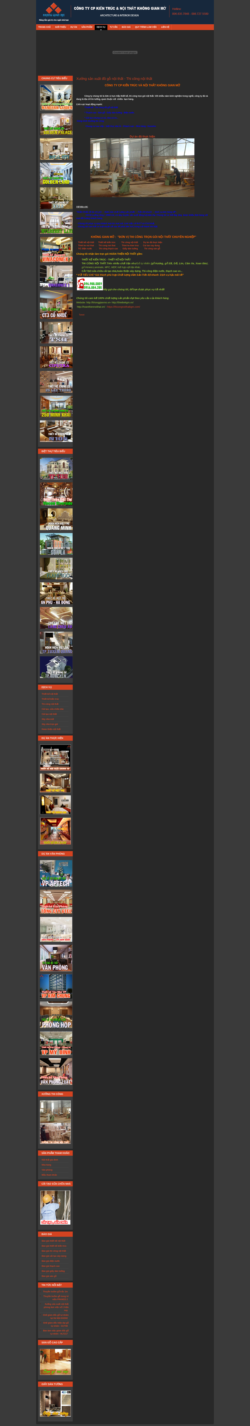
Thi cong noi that (107, 245)
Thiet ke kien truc (130, 245)
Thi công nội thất (129, 242)
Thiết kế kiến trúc (106, 242)
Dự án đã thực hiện (142, 136)
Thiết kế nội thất (86, 242)
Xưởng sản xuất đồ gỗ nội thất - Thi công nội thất (114, 79)
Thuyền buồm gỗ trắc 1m (55, 1291)
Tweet (81, 315)
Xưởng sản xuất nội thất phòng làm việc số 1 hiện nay (56, 1307)
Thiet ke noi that (86, 245)
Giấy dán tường (130, 248)
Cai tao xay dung (151, 245)
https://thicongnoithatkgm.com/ (123, 306)
